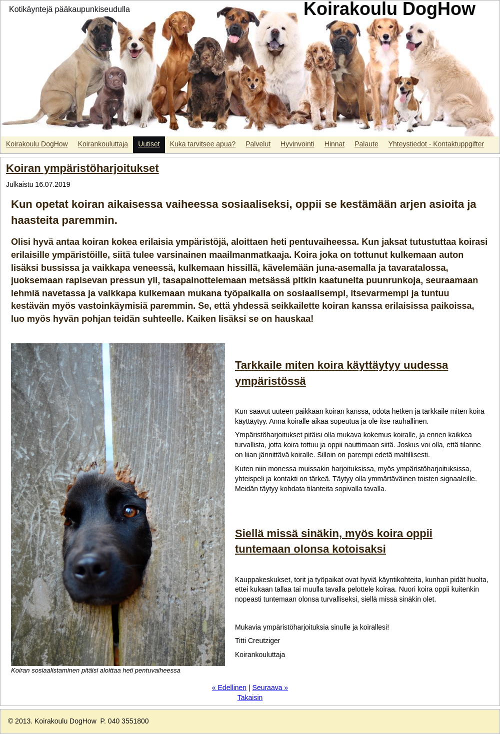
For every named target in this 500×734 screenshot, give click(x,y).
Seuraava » (270, 688)
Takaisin (250, 698)
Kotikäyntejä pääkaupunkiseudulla (69, 9)
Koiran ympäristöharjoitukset (82, 168)
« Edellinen (229, 688)
